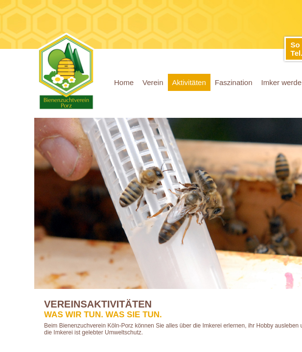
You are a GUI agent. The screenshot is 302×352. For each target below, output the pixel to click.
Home (124, 82)
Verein (152, 82)
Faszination (234, 82)
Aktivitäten (189, 82)
